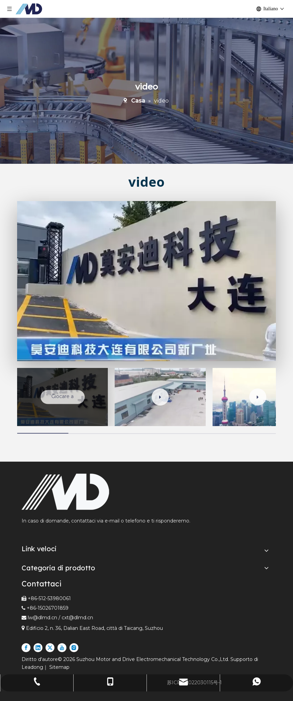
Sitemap (59, 667)
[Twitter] (50, 647)
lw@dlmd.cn (42, 617)
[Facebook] (26, 647)
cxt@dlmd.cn (77, 617)
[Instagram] (73, 647)
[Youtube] (62, 647)
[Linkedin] (38, 647)
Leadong (32, 667)
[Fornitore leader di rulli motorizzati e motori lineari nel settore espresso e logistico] (65, 492)
